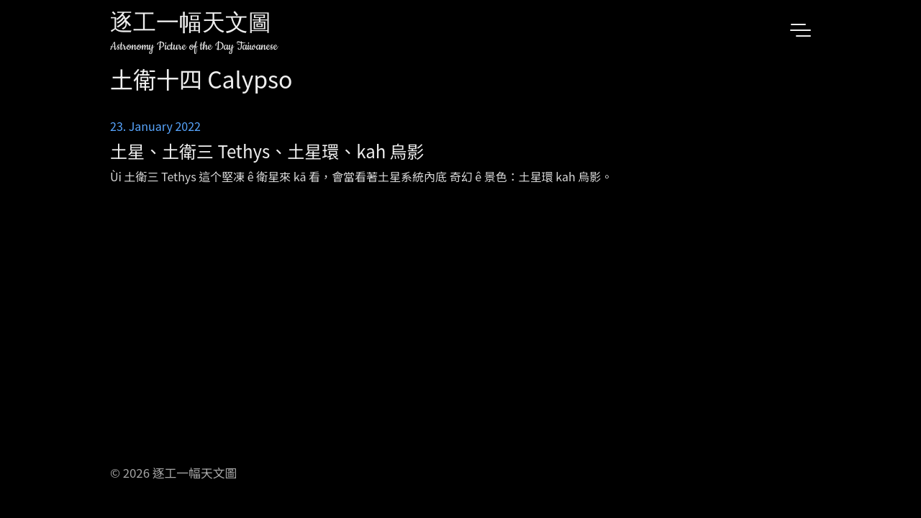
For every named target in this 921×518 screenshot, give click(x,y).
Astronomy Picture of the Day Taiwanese (194, 46)
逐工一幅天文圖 (190, 24)
